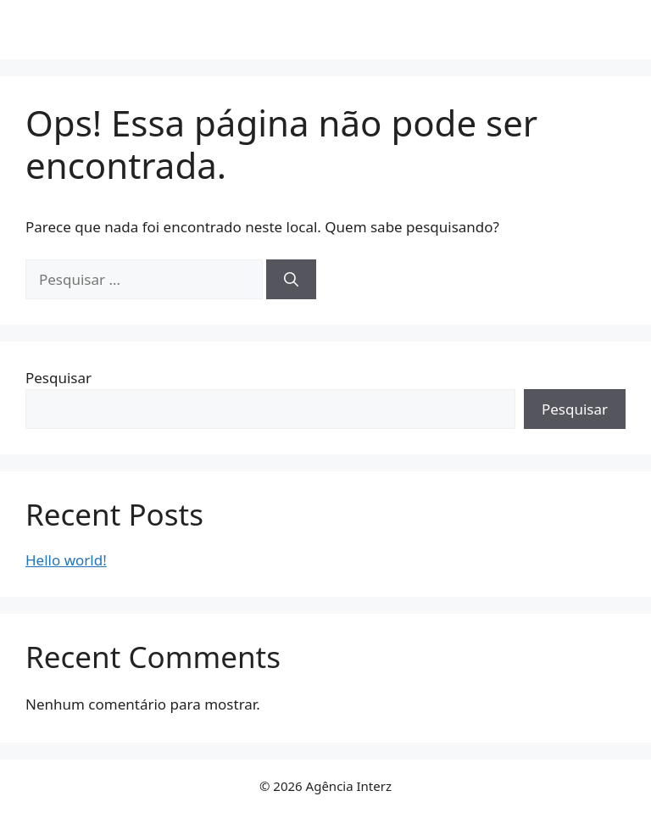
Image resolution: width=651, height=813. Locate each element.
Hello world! (66, 560)
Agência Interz (325, 29)
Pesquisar (58, 377)
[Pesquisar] (291, 279)
